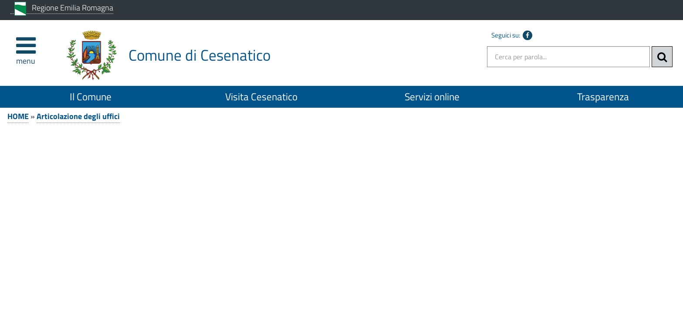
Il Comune (91, 96)
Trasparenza (603, 96)
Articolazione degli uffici (78, 116)
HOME (18, 116)
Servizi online (432, 96)
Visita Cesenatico (261, 96)
